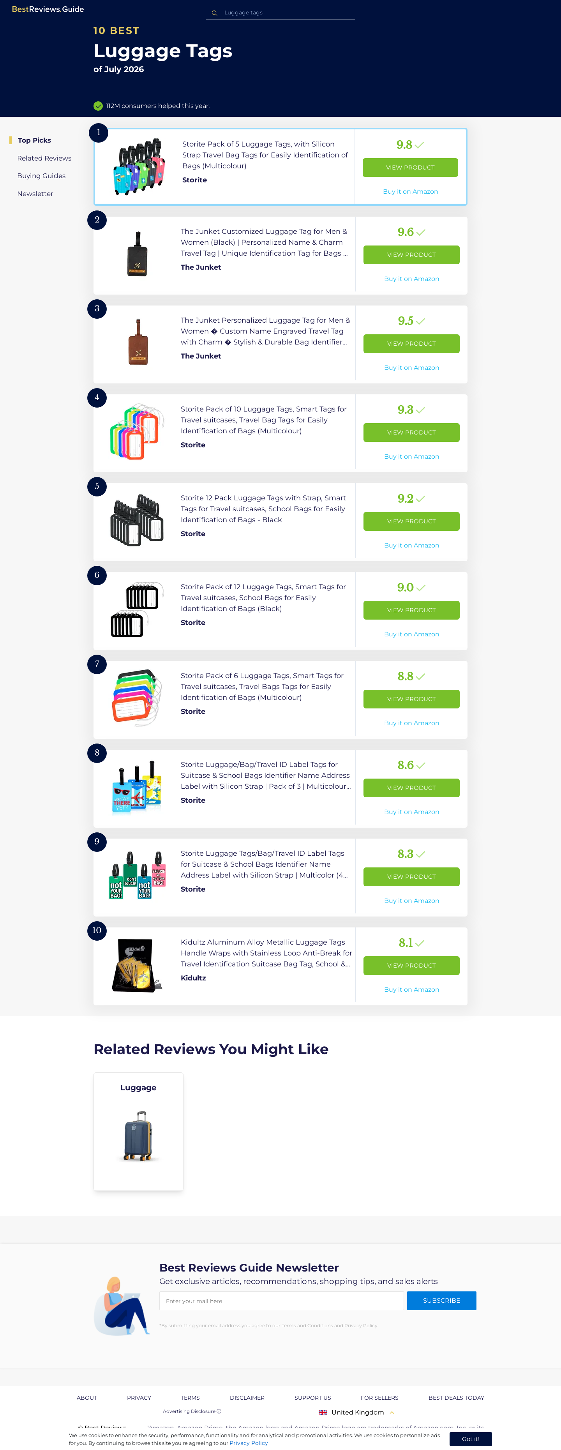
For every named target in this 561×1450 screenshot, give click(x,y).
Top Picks (34, 140)
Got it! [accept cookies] (471, 1439)
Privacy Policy (248, 1442)
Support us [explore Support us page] (313, 1397)
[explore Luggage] (138, 1131)
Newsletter (35, 194)
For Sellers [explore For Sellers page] (380, 1397)
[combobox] (280, 12)
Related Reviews (44, 158)
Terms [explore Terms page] (190, 1397)
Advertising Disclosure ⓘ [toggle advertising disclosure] (192, 1411)
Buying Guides (41, 176)
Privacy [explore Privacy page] (139, 1397)
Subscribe (441, 1300)
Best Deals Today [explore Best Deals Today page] (456, 1397)
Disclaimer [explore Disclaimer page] (247, 1397)
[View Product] (281, 167)
